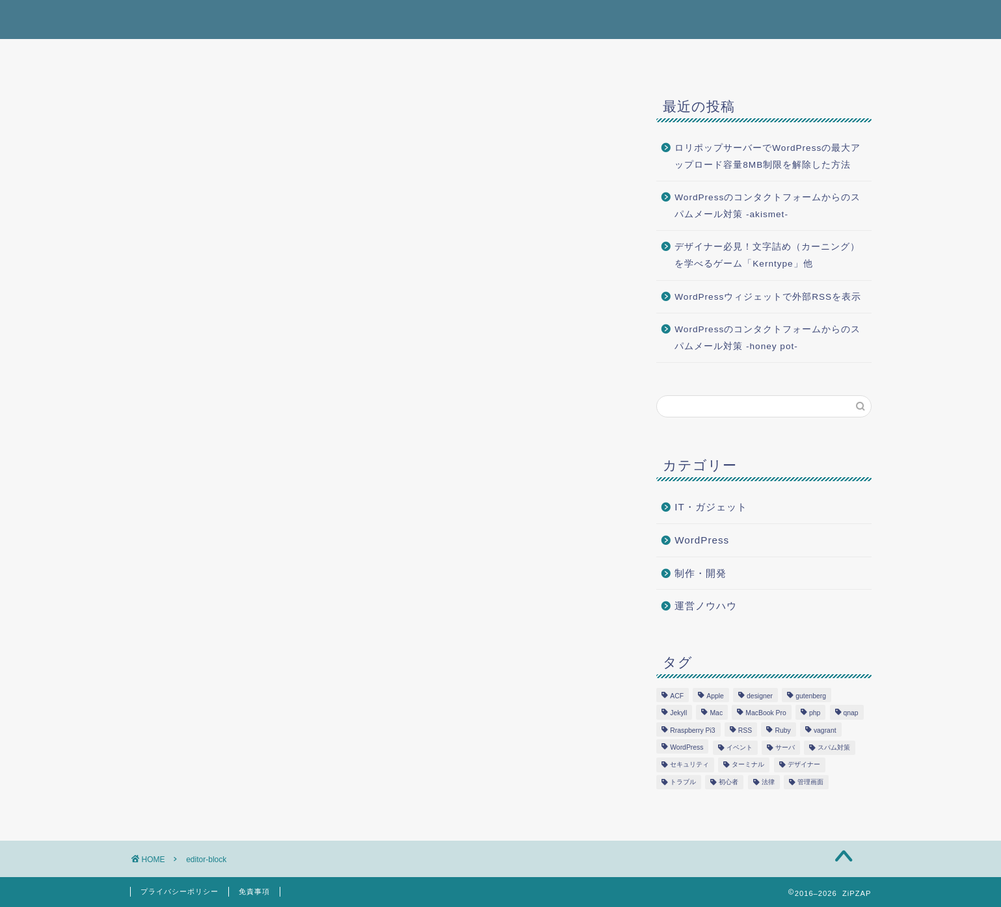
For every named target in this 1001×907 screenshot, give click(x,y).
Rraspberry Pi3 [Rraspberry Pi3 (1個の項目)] (692, 730)
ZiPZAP (153, 18)
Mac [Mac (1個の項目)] (716, 713)
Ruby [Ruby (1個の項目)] (782, 730)
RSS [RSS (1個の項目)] (745, 730)
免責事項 (254, 891)
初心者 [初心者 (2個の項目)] (728, 781)
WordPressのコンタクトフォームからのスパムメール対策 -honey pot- (767, 337)
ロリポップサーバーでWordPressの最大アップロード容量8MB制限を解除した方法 (767, 156)
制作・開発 (700, 573)
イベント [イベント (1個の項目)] (740, 747)
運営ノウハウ (705, 605)
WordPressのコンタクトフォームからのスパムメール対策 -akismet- (767, 205)
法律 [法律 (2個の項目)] (768, 781)
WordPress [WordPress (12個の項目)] (686, 747)
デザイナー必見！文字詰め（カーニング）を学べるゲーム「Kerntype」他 (767, 255)
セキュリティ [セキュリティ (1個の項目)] (689, 765)
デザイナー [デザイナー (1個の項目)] (804, 765)
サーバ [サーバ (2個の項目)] (785, 747)
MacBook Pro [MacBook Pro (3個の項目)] (765, 713)
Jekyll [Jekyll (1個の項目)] (678, 713)
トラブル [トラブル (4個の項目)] (683, 781)
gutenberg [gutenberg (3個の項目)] (810, 696)
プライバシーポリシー (179, 891)
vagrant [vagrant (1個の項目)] (825, 730)
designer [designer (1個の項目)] (760, 696)
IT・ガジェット (710, 506)
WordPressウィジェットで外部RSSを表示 (767, 297)
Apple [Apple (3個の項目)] (715, 696)
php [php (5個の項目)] (814, 713)
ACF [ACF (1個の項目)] (677, 696)
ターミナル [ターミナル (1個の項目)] (748, 765)
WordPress (701, 540)
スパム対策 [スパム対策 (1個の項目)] (834, 747)
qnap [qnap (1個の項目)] (851, 713)
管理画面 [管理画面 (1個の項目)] (810, 781)
